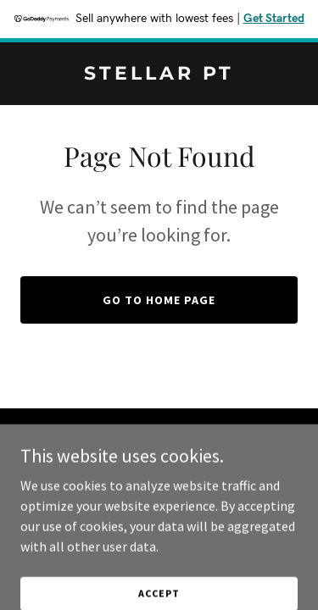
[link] (159, 74)
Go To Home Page (159, 300)
